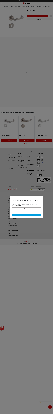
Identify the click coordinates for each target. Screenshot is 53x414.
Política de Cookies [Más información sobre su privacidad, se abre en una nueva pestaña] (17, 205)
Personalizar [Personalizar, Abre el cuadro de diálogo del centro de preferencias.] (26, 208)
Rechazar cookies (26, 211)
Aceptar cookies (26, 215)
